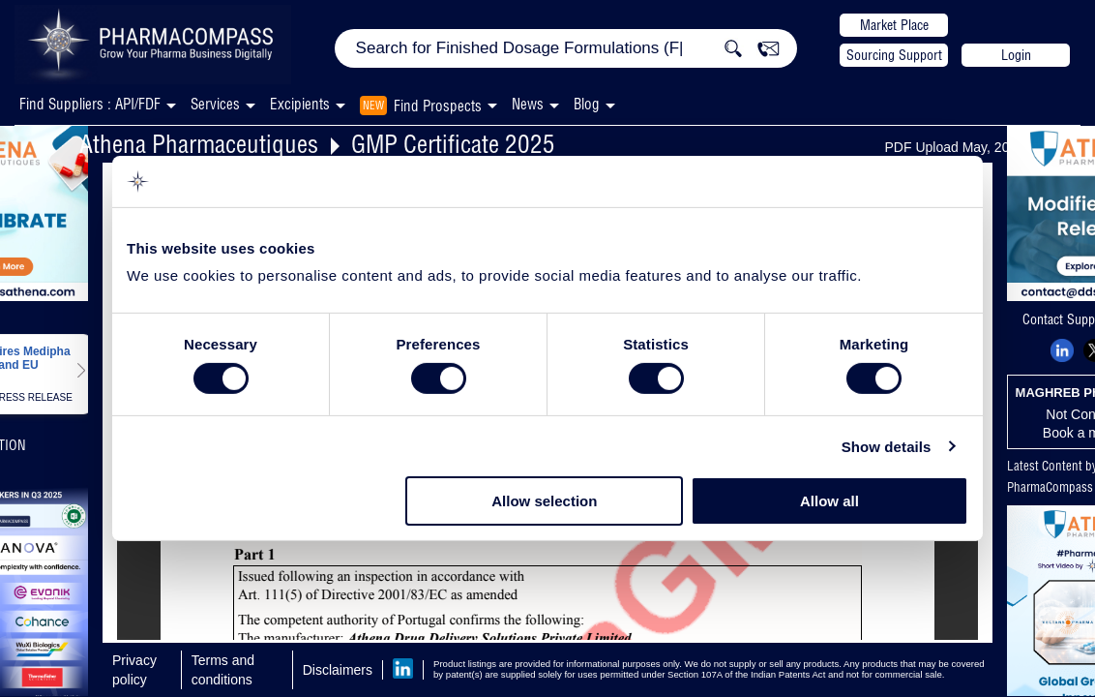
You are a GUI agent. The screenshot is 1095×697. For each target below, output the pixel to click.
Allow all (829, 501)
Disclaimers (337, 670)
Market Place (894, 25)
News (528, 104)
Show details (887, 447)
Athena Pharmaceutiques (198, 144)
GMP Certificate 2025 (453, 144)
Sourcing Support (894, 55)
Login (1016, 55)
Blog (587, 104)
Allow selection (544, 501)
